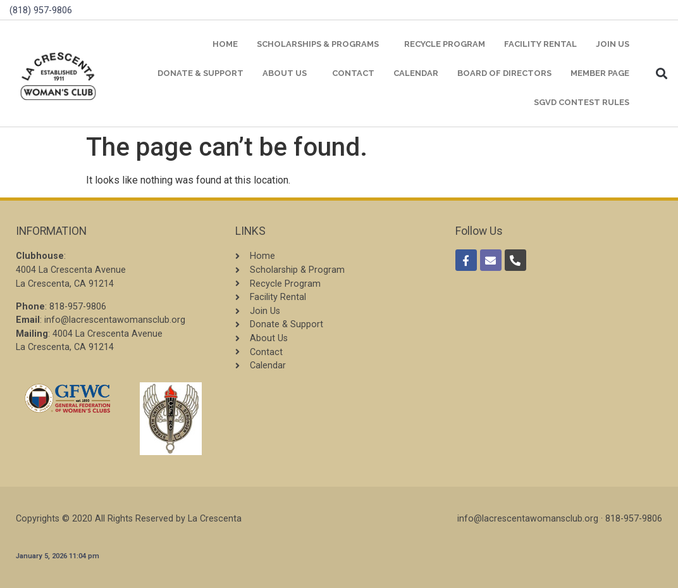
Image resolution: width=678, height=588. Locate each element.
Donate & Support (200, 73)
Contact (353, 73)
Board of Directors (504, 73)
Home (225, 44)
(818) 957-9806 (40, 10)
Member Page (599, 73)
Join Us (612, 44)
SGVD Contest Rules (581, 102)
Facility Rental (540, 44)
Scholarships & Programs (321, 44)
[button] (661, 73)
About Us (287, 73)
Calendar (415, 73)
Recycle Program (444, 44)
